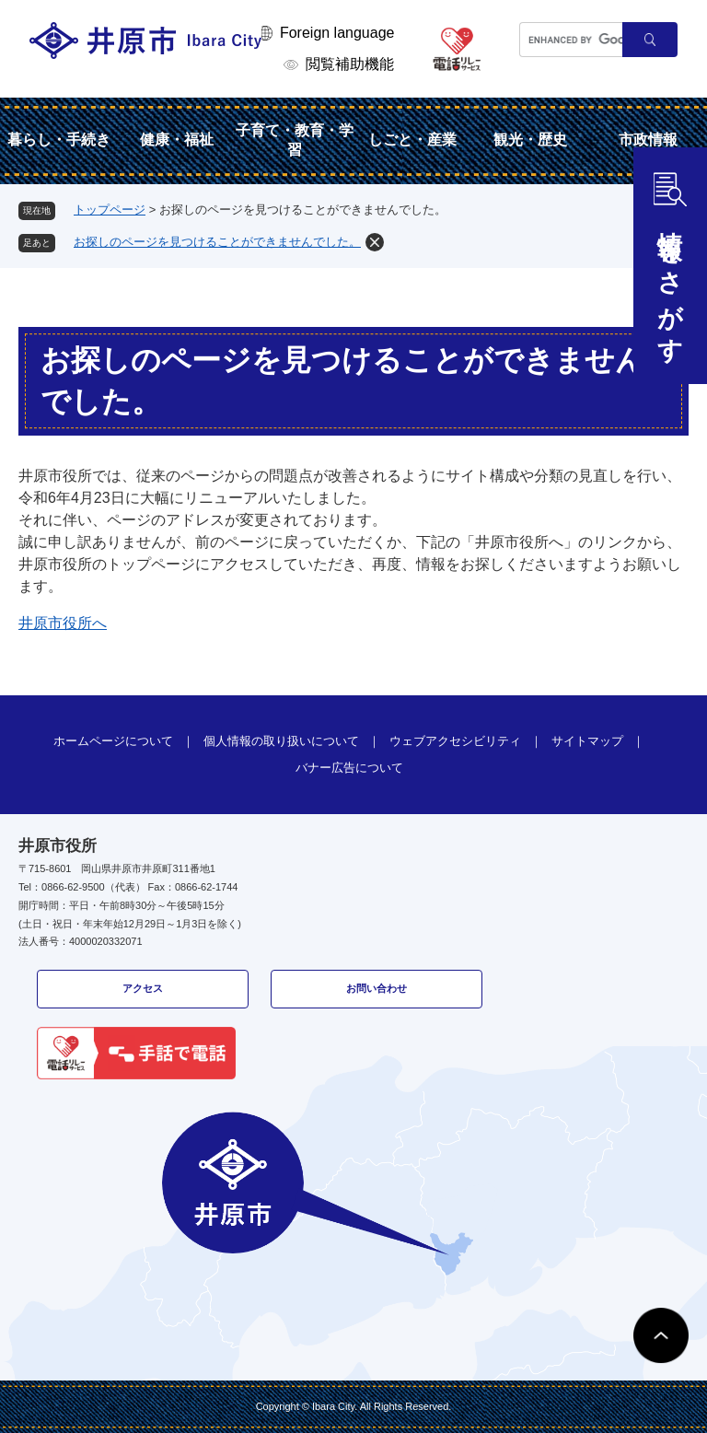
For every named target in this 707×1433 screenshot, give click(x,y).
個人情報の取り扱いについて (281, 741)
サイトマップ (587, 741)
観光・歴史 (530, 139)
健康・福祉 (177, 139)
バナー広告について (349, 768)
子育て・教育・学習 (295, 139)
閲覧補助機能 (350, 64)
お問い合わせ (376, 988)
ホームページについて (113, 741)
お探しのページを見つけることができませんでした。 (217, 242)
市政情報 (648, 139)
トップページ (109, 209)
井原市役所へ (62, 623)
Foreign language (337, 33)
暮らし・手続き (58, 139)
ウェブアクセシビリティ (455, 741)
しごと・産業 (412, 139)
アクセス (142, 988)
